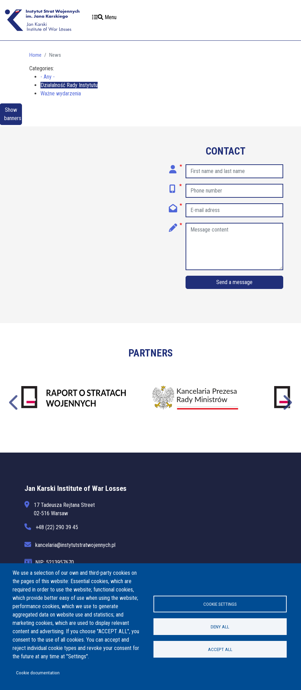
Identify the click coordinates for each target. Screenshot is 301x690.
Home (35, 55)
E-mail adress (175, 205)
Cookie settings (220, 604)
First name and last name (175, 166)
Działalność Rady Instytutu (69, 85)
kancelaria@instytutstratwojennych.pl (75, 545)
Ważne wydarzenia (60, 93)
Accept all (220, 649)
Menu (104, 17)
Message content (175, 225)
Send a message (234, 282)
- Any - (47, 76)
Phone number (175, 186)
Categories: (41, 68)
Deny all (220, 626)
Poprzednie (14, 401)
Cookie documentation (38, 672)
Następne (286, 401)
